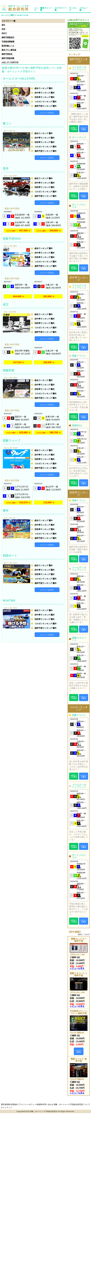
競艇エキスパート (79, 639)
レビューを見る (47, 113)
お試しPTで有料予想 (10, 62)
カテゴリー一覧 (61, 9)
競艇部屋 (8, 370)
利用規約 (14, 1104)
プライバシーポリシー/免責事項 (31, 1104)
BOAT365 (9, 600)
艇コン (7, 123)
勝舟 (6, 510)
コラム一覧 (83, 9)
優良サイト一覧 (46, 9)
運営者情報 (5, 1104)
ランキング (73, 9)
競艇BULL (77, 425)
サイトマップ (6, 1107)
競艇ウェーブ (11, 440)
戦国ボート (10, 555)
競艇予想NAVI (12, 238)
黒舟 (6, 168)
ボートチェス (79, 137)
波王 (6, 304)
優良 (3, 25)
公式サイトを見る (74, 128)
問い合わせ (48, 1104)
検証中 (4, 33)
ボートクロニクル (79, 205)
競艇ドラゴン (79, 356)
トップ (36, 9)
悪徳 (3, 29)
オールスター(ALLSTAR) (19, 78)
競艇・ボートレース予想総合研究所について (72, 1104)
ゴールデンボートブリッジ (79, 68)
